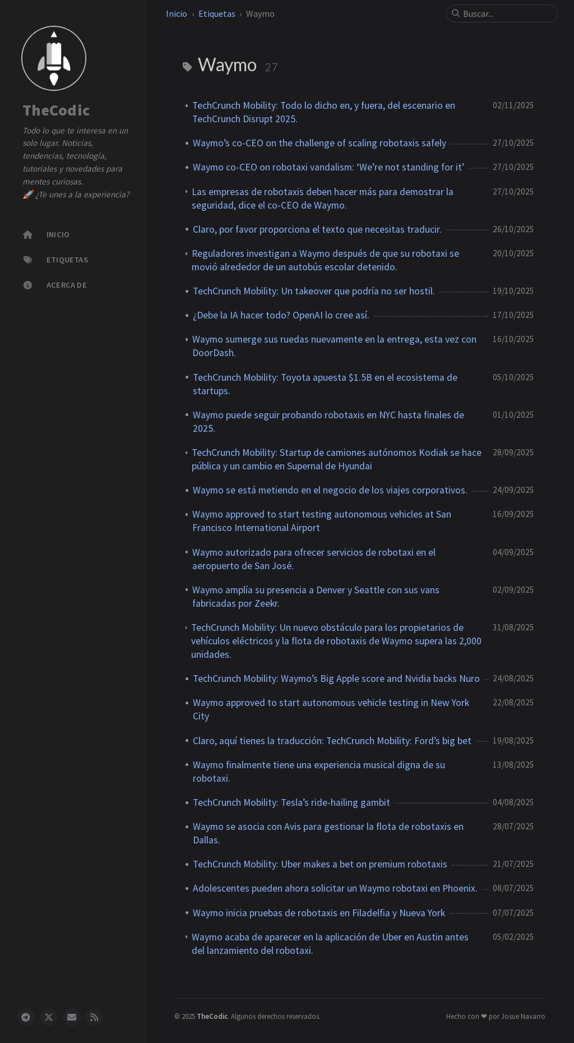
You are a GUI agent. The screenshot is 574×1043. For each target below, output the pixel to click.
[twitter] (49, 1017)
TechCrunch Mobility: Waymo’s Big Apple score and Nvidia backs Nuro (336, 678)
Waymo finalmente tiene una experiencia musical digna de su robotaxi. (319, 771)
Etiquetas (216, 13)
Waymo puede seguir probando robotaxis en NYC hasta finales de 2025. (328, 422)
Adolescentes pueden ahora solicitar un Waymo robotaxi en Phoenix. (335, 888)
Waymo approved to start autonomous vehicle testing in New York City (331, 709)
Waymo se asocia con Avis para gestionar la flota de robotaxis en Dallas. (328, 833)
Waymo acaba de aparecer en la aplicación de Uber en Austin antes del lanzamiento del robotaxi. (330, 944)
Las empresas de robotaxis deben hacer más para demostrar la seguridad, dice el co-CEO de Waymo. (322, 198)
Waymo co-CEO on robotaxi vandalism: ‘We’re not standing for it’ (328, 167)
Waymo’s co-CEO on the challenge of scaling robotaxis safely (319, 143)
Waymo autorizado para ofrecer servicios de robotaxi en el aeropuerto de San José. (314, 559)
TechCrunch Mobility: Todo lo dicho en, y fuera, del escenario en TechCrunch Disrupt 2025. (323, 112)
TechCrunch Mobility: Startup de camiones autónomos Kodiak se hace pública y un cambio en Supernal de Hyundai (337, 459)
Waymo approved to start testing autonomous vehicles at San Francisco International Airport (321, 521)
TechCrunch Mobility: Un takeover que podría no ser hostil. (314, 291)
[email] (72, 1017)
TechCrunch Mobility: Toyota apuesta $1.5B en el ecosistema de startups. (325, 384)
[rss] (94, 1017)
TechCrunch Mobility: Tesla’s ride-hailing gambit (291, 802)
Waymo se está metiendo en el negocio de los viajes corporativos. (330, 490)
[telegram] (26, 1017)
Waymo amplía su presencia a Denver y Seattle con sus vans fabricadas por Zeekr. (315, 597)
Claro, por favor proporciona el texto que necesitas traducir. (317, 229)
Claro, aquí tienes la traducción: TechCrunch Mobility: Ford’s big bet (332, 741)
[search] (506, 13)
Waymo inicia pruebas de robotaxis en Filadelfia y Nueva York (319, 913)
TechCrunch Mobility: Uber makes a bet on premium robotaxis (320, 864)
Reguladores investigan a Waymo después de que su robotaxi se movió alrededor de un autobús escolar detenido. (325, 260)
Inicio (176, 13)
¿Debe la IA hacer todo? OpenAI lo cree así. (281, 315)
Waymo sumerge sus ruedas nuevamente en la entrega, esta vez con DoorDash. (334, 346)
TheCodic (56, 110)
